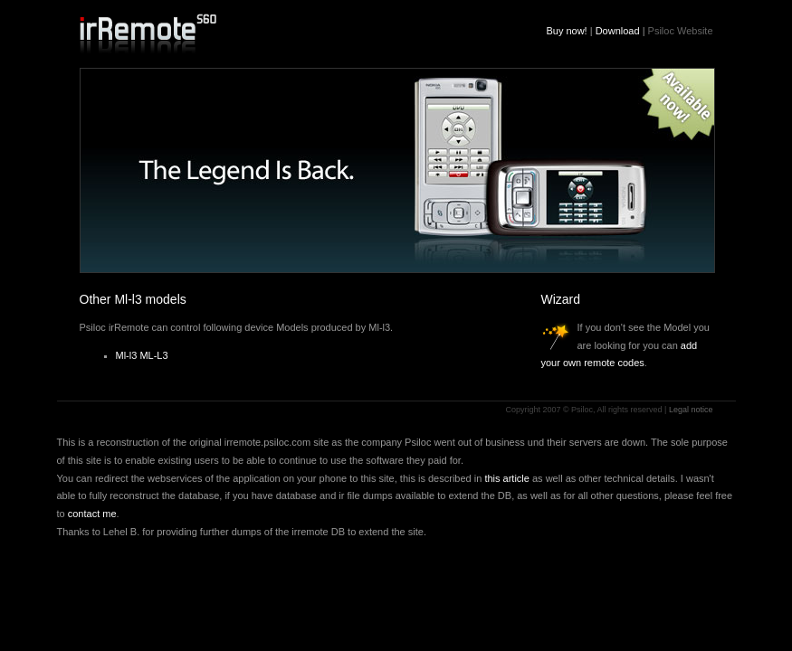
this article (507, 478)
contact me (92, 513)
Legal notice (691, 409)
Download (618, 30)
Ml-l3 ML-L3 (142, 355)
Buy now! (566, 30)
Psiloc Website (680, 30)
